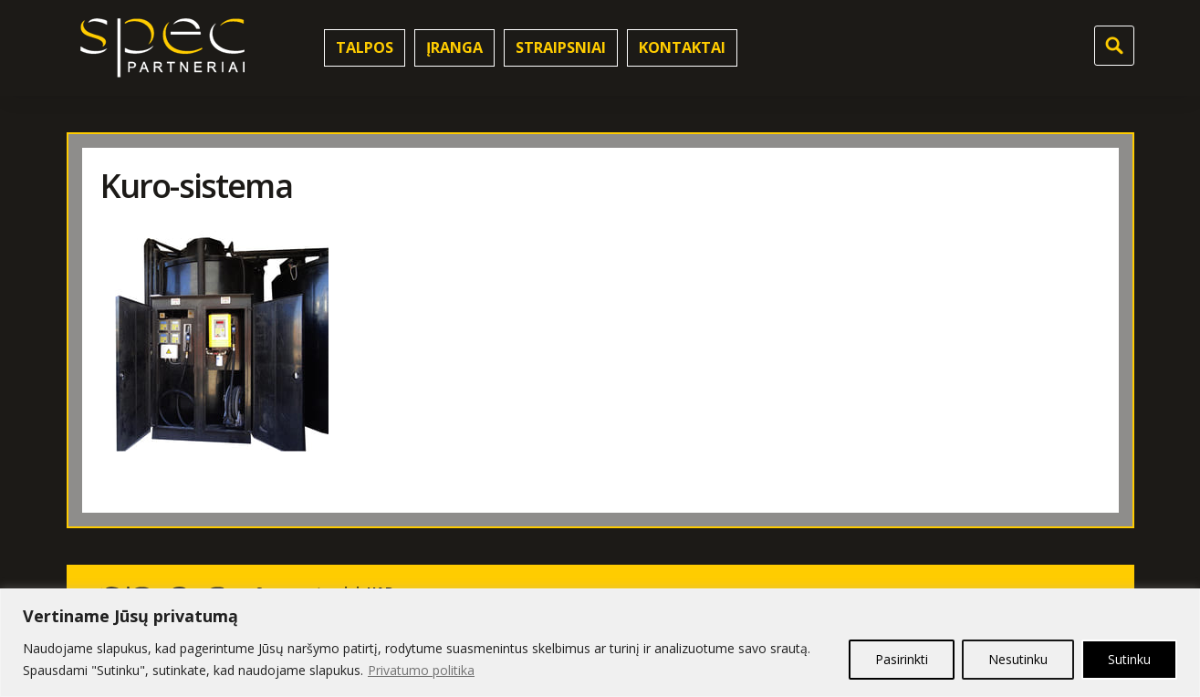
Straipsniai (561, 47)
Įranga (454, 47)
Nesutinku (1018, 659)
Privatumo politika (421, 670)
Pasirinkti (901, 659)
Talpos (364, 47)
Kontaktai (682, 47)
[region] (600, 642)
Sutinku (1129, 659)
